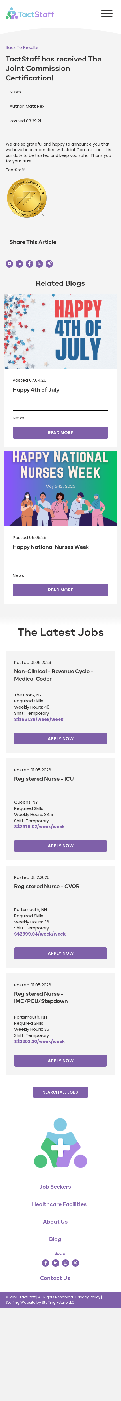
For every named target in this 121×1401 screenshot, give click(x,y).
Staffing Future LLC (58, 1302)
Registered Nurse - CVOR (47, 886)
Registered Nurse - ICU (44, 779)
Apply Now (61, 739)
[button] (105, 13)
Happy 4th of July (36, 389)
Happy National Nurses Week (51, 547)
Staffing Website (21, 1302)
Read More (60, 433)
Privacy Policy (87, 1297)
